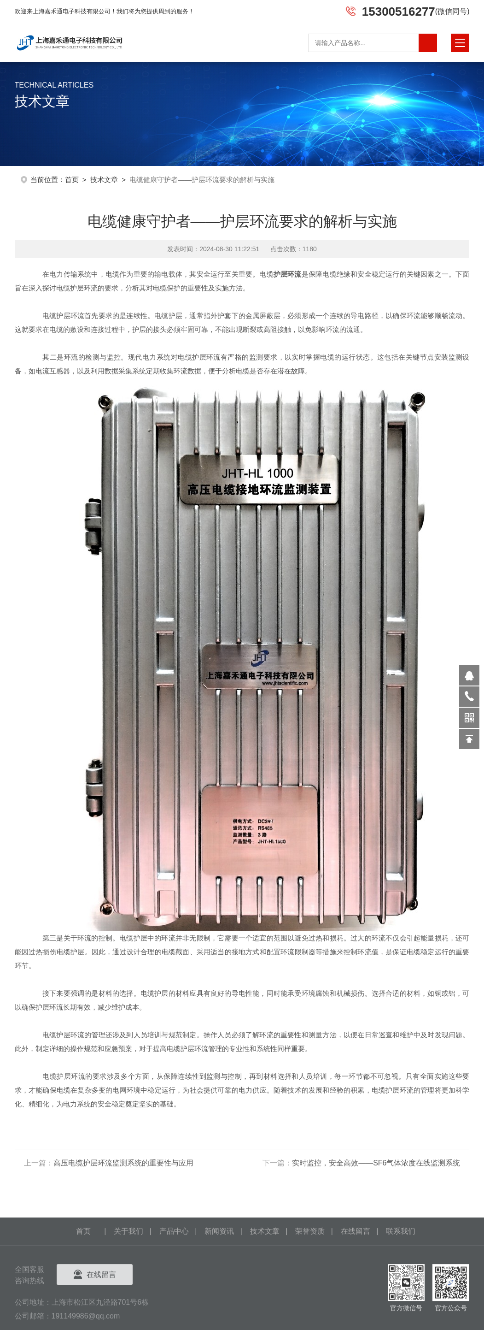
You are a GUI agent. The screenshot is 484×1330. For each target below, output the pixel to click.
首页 (72, 179)
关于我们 (128, 1281)
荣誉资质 (310, 1281)
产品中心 (174, 1281)
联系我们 (400, 1281)
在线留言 (355, 1281)
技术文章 (104, 179)
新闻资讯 (219, 1281)
